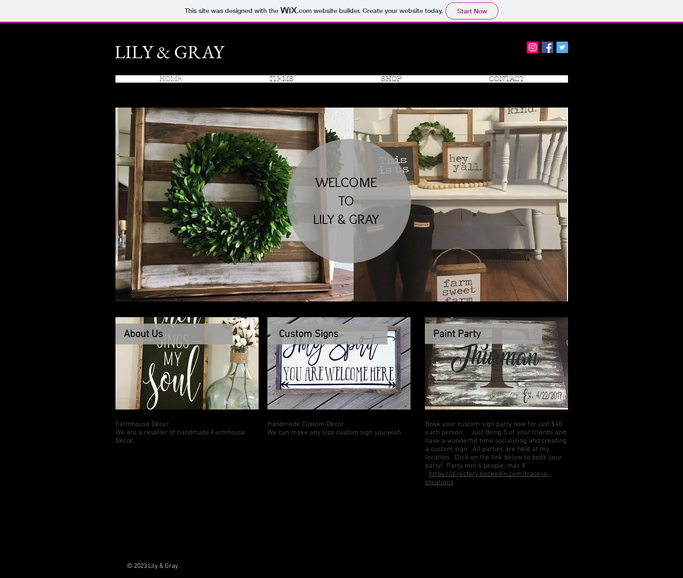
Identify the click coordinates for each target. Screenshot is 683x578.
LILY (134, 52)
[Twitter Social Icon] (562, 47)
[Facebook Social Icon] (547, 47)
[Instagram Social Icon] (532, 47)
